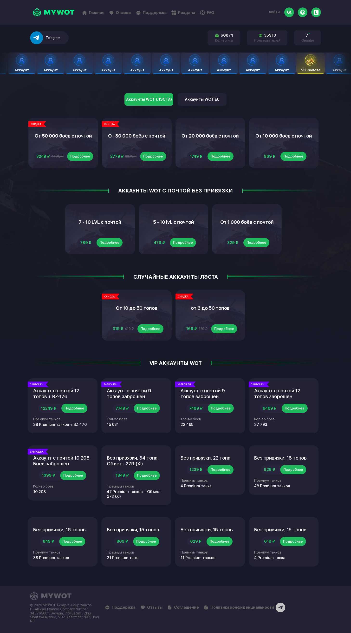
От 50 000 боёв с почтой (63, 136)
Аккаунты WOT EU (202, 99)
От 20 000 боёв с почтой (210, 136)
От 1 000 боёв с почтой (247, 222)
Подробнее (80, 156)
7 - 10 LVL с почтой (100, 222)
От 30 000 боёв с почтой (136, 136)
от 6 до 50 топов (210, 308)
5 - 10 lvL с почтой (173, 222)
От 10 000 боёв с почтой (283, 136)
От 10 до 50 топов (136, 308)
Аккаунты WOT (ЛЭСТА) (149, 99)
